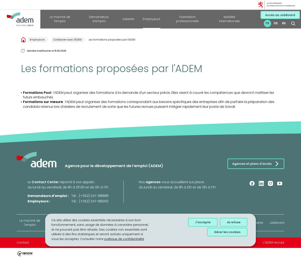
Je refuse (234, 222)
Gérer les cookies (227, 232)
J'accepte (203, 222)
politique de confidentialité (124, 239)
